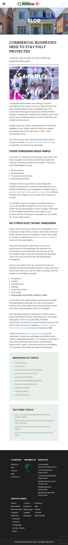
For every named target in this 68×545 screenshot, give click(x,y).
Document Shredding (23, 377)
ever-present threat (34, 333)
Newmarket (15, 506)
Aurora (13, 503)
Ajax (36, 506)
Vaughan (14, 512)
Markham (15, 515)
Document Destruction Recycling (28, 370)
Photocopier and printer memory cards (29, 295)
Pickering (38, 503)
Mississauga (28, 509)
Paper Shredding (21, 391)
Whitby (37, 509)
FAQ (12, 467)
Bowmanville (40, 515)
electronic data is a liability (45, 237)
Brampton (28, 506)
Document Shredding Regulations (28, 380)
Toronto (27, 503)
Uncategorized (21, 363)
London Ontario (18, 528)
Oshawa (38, 512)
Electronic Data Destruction (26, 384)
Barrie (14, 531)
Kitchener (16, 519)
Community (20, 366)
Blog (12, 474)
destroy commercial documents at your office (30, 192)
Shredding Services (22, 395)
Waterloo (16, 522)
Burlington (28, 515)
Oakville (27, 512)
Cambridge (16, 525)
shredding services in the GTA (38, 142)
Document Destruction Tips (26, 373)
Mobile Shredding (22, 388)
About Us (14, 464)
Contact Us (15, 477)
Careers (14, 470)
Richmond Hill (16, 509)
